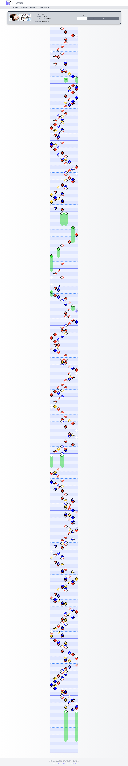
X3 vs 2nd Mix (23, 7)
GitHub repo (66, 764)
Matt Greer (58, 764)
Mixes (15, 7)
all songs (28, 3)
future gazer (34, 7)
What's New (74, 764)
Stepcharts (17, 2)
